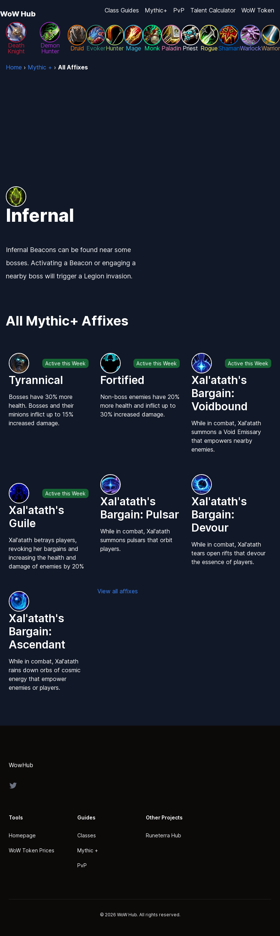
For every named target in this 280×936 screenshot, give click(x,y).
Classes (86, 835)
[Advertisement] (140, 126)
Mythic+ (156, 10)
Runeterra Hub (163, 835)
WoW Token (257, 10)
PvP (178, 10)
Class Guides (122, 10)
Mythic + (87, 850)
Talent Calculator (213, 10)
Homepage (22, 835)
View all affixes (117, 591)
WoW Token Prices (31, 850)
